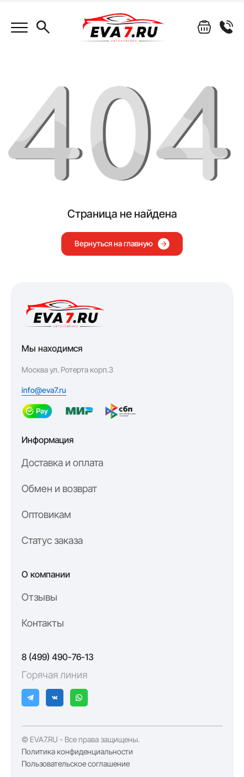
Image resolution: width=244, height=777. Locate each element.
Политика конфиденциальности (77, 752)
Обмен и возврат (59, 488)
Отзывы (39, 597)
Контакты (43, 623)
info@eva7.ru (44, 390)
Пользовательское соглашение (76, 764)
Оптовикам (46, 514)
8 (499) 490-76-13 (58, 656)
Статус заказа (52, 540)
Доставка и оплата (62, 462)
